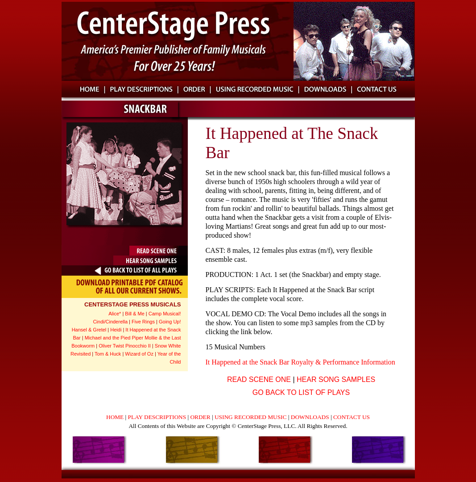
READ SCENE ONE (259, 379)
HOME (115, 417)
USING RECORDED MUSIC (251, 417)
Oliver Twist (111, 345)
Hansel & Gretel (89, 329)
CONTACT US (351, 417)
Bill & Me (134, 313)
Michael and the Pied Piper (114, 337)
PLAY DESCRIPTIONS (158, 417)
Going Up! (170, 321)
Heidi (115, 329)
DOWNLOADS (311, 417)
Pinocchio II (138, 345)
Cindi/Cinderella (110, 321)
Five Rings (143, 321)
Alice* (114, 313)
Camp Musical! (165, 313)
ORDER (200, 417)
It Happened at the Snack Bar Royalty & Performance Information (300, 362)
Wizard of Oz (139, 353)
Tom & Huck (108, 353)
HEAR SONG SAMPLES (336, 379)
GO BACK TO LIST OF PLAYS (301, 392)
